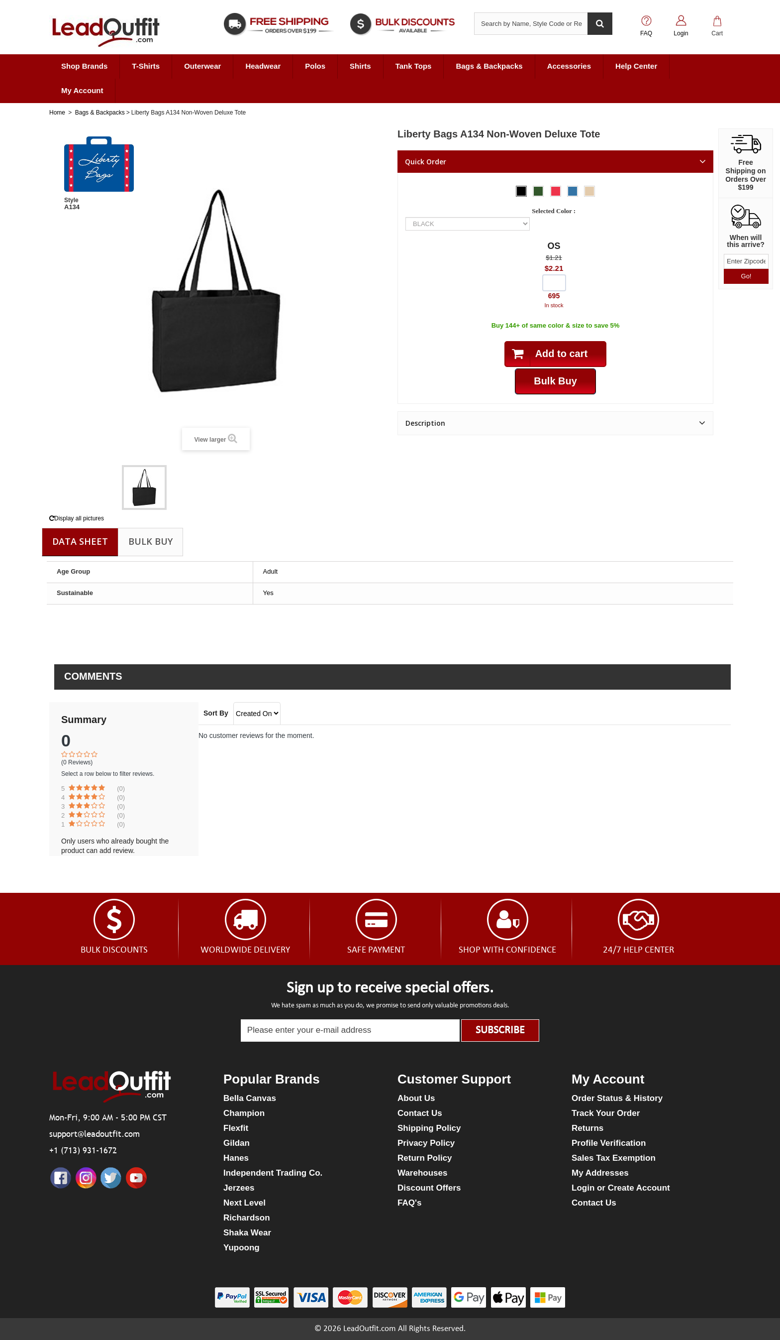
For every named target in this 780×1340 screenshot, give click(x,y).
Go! (746, 276)
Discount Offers (429, 1188)
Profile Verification (609, 1143)
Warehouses (422, 1173)
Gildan (236, 1143)
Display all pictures (76, 518)
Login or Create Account (621, 1188)
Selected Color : (555, 211)
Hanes (236, 1158)
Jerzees (238, 1188)
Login (681, 33)
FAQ (646, 33)
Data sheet (80, 541)
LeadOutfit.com (369, 1329)
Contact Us (419, 1113)
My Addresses (600, 1173)
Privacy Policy (426, 1143)
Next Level (244, 1203)
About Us (416, 1098)
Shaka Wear (247, 1232)
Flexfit (235, 1128)
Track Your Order (606, 1113)
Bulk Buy (150, 541)
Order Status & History (617, 1098)
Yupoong (241, 1247)
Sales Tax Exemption (614, 1158)
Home (57, 112)
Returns (587, 1128)
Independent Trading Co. (272, 1173)
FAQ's (409, 1203)
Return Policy (424, 1158)
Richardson (246, 1217)
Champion (244, 1113)
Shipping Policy (429, 1128)
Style (71, 200)
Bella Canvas (249, 1098)
